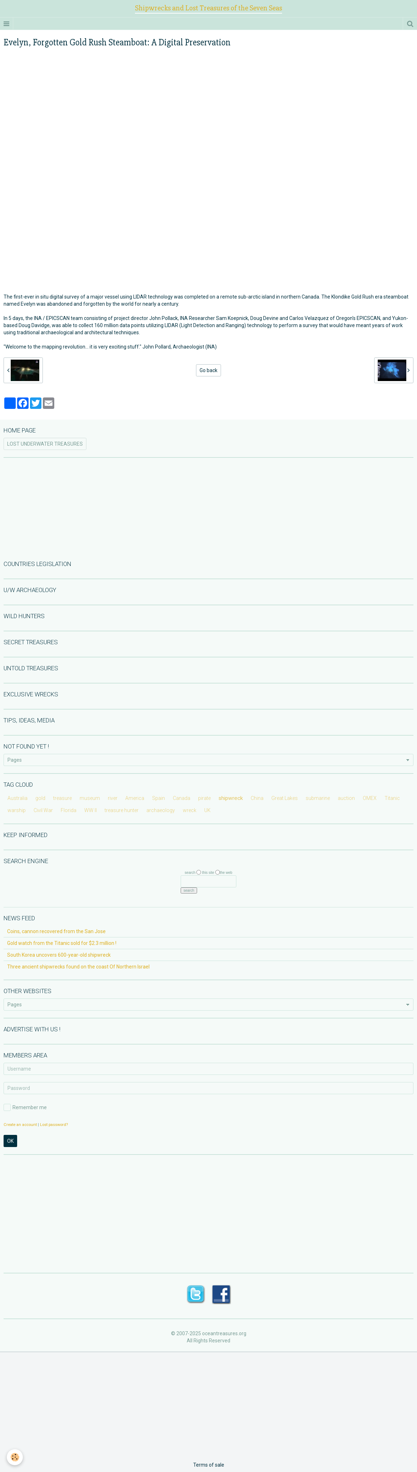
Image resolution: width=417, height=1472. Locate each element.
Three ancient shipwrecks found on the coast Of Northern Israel (78, 967)
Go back (208, 370)
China (257, 798)
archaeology (160, 810)
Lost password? (54, 1124)
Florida (68, 810)
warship (16, 810)
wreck (189, 810)
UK (207, 810)
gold (40, 798)
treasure (62, 798)
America (134, 798)
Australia (17, 798)
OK (10, 1141)
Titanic (392, 798)
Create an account (20, 1124)
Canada (181, 798)
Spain (158, 798)
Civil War (43, 810)
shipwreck (230, 798)
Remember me (25, 1107)
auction (346, 798)
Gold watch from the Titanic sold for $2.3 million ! (61, 943)
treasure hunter (122, 810)
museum (90, 798)
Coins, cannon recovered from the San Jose (56, 931)
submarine (318, 798)
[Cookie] (15, 1457)
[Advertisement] (208, 508)
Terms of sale (208, 1465)
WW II (90, 810)
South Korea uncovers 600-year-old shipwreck (59, 955)
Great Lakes (284, 798)
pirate (204, 798)
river (112, 798)
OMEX (370, 798)
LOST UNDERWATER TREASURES (45, 444)
